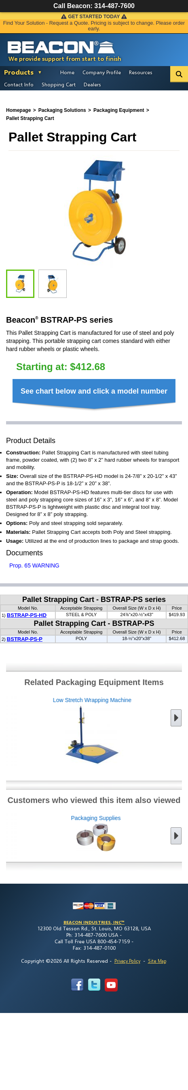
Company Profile (101, 72)
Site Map (157, 961)
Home (67, 72)
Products (19, 72)
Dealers (92, 84)
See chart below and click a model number (94, 391)
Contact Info (19, 84)
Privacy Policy (127, 961)
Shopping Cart (59, 84)
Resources (140, 72)
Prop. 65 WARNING (34, 565)
